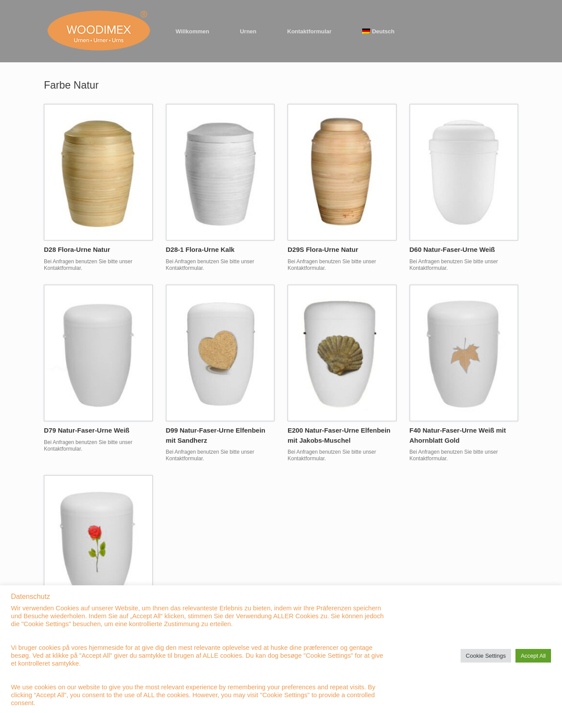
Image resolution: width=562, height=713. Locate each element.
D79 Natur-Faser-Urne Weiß (87, 430)
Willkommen (192, 31)
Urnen (248, 31)
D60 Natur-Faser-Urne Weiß (452, 249)
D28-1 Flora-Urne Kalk (200, 249)
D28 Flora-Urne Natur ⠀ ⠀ (83, 249)
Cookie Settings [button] (486, 655)
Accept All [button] (533, 655)
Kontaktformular (309, 31)
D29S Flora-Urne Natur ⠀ (326, 249)
